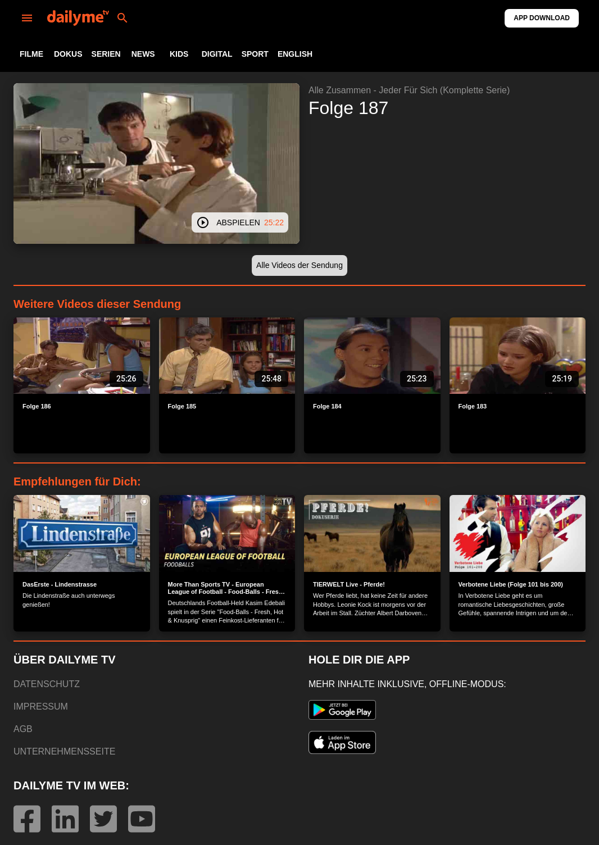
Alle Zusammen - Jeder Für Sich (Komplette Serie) (409, 90)
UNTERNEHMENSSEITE (64, 751)
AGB (23, 729)
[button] (299, 265)
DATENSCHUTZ (46, 684)
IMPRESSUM (40, 706)
